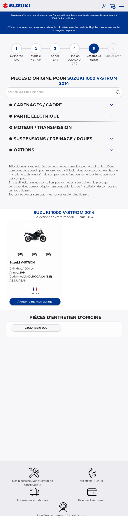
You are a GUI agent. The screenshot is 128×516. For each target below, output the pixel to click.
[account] (105, 5)
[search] (118, 92)
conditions (69, 18)
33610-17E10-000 (36, 327)
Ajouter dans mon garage (35, 301)
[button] (35, 235)
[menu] (121, 6)
